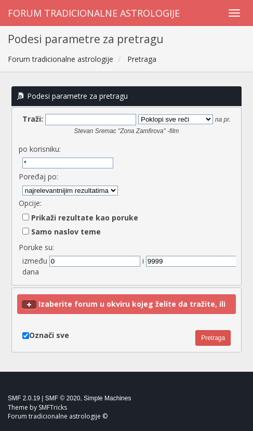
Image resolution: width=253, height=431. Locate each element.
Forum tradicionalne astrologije (94, 13)
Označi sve (49, 335)
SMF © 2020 (63, 398)
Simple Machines (107, 398)
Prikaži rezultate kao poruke (80, 218)
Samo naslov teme (61, 232)
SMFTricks (52, 407)
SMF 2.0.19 (24, 398)
